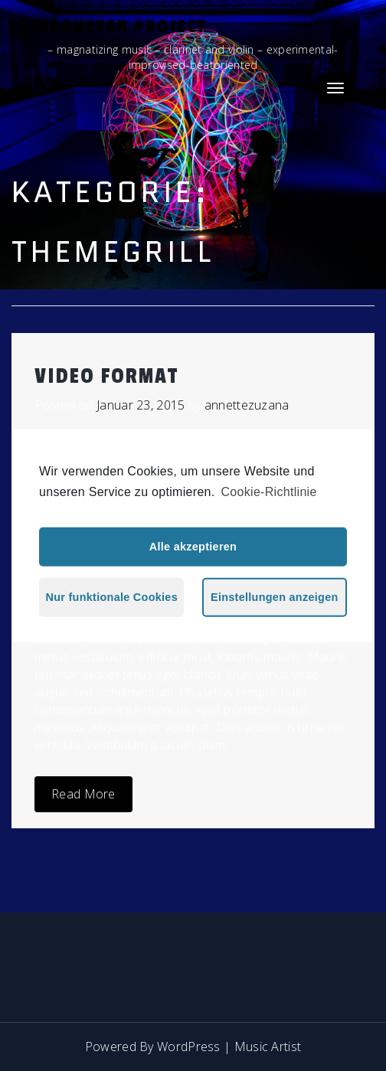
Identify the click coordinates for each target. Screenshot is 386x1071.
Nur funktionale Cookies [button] (112, 597)
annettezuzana (247, 405)
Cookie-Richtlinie (269, 491)
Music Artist (268, 1046)
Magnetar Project (120, 26)
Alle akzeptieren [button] (193, 546)
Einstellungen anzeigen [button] (275, 597)
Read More (83, 793)
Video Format (106, 376)
